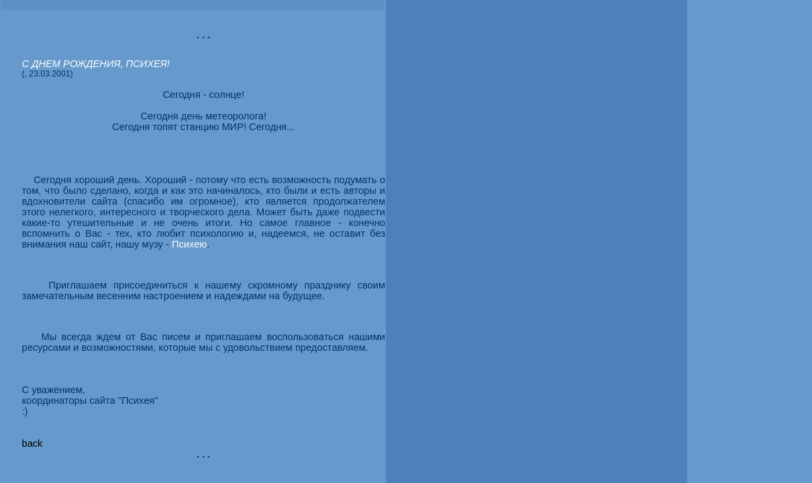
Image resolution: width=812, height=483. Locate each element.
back (31, 443)
